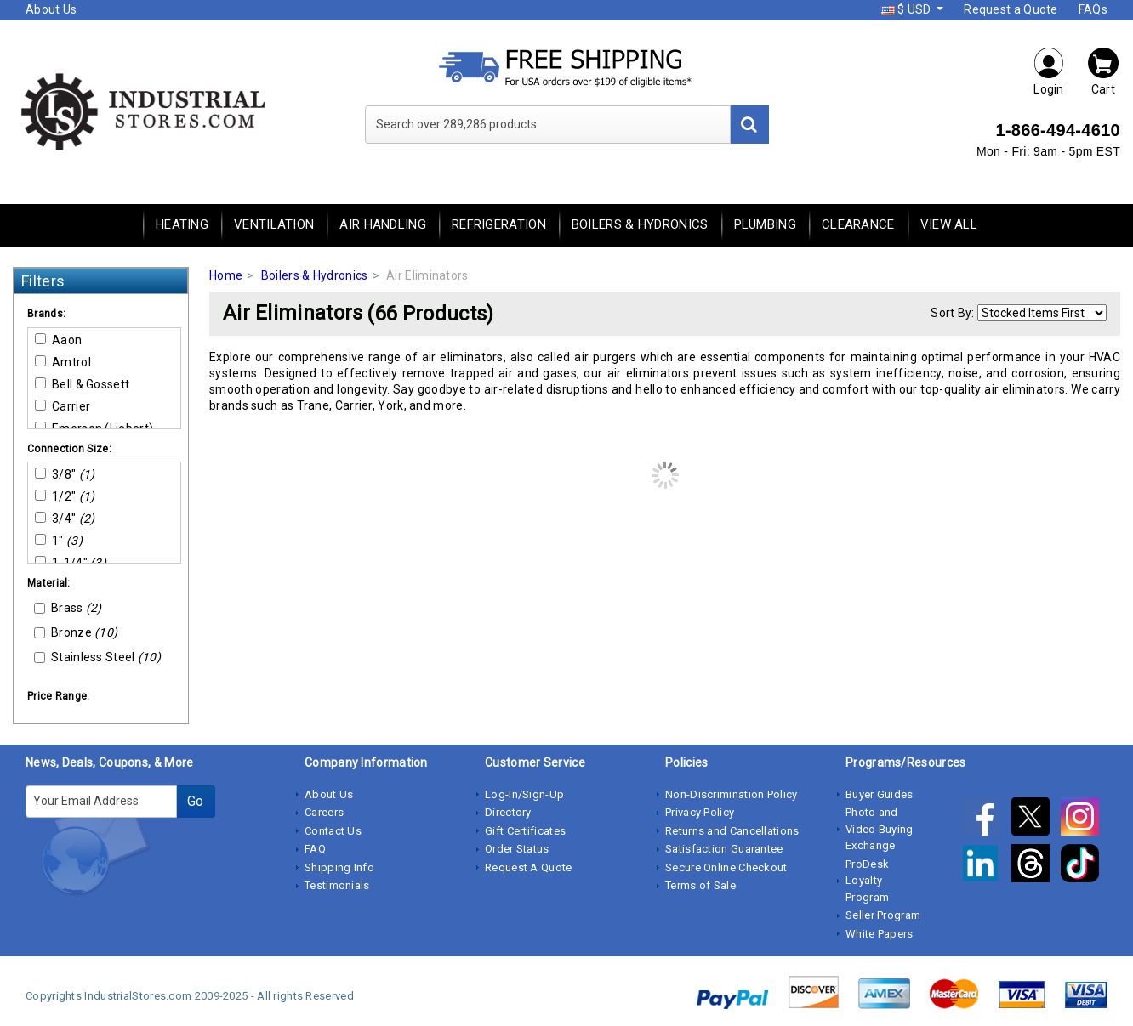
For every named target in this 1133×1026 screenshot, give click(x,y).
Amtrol (63, 362)
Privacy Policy (699, 812)
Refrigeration (499, 224)
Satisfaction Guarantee (724, 848)
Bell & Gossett (82, 384)
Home (225, 275)
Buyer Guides (879, 794)
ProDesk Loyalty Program (867, 881)
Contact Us (333, 831)
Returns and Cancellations (732, 831)
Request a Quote (1011, 9)
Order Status (517, 848)
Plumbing (765, 224)
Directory (508, 812)
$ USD (907, 9)
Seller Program (882, 915)
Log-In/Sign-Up (524, 794)
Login (1049, 71)
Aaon (58, 340)
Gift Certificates (525, 831)
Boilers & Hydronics (640, 224)
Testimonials (337, 885)
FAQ (315, 848)
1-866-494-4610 (1057, 130)
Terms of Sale (700, 885)
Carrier (62, 406)
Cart (1103, 71)
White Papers (879, 933)
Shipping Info (339, 867)
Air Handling (382, 224)
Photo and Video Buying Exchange (879, 829)
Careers (324, 812)
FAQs (1093, 9)
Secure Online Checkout (726, 867)
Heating (182, 224)
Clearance (858, 224)
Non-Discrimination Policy (731, 794)
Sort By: (952, 313)
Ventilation (274, 224)
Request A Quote (528, 867)
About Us (51, 9)
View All (948, 224)
